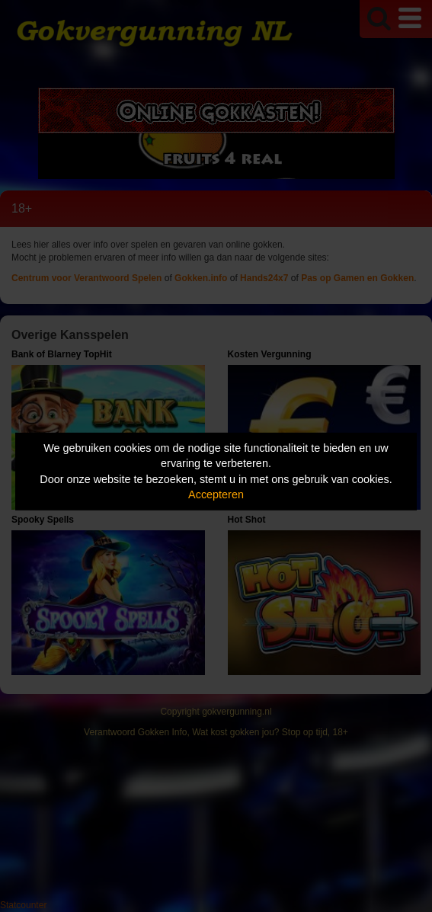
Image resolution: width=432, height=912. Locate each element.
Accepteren (216, 494)
